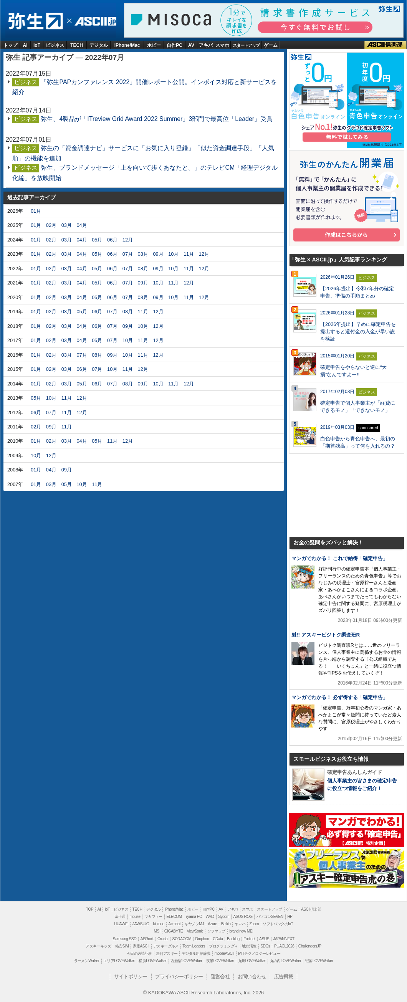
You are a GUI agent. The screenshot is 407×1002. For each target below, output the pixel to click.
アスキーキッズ (98, 946)
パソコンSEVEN (269, 916)
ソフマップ (216, 931)
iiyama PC (194, 916)
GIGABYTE (173, 931)
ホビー (154, 45)
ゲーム (271, 45)
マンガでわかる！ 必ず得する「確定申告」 (339, 697)
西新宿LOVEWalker (186, 961)
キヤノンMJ (194, 924)
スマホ (222, 45)
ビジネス (55, 45)
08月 (143, 254)
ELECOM (174, 916)
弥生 (35, 21)
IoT (36, 45)
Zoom (254, 924)
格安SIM (122, 946)
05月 (97, 240)
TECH (76, 45)
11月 (189, 254)
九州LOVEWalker (252, 961)
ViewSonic (195, 931)
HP (289, 916)
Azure (212, 924)
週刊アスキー (166, 953)
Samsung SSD (125, 939)
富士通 (120, 916)
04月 (81, 225)
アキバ (206, 45)
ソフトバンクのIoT (278, 924)
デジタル (98, 45)
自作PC (174, 45)
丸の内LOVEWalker (285, 961)
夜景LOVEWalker (220, 961)
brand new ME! (241, 931)
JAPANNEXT (283, 939)
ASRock (147, 939)
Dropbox (202, 939)
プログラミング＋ (223, 946)
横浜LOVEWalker (152, 961)
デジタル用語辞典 (196, 953)
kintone (158, 924)
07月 (127, 254)
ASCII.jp (94, 21)
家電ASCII (141, 946)
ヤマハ (240, 924)
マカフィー (153, 916)
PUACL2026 (284, 946)
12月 (127, 240)
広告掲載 (283, 976)
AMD (210, 916)
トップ (10, 45)
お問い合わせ (252, 976)
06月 (112, 240)
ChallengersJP (309, 946)
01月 (36, 211)
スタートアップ (246, 45)
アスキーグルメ (166, 946)
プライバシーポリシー (179, 976)
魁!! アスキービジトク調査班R (325, 635)
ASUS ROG (242, 916)
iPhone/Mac (127, 45)
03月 (66, 225)
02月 (51, 225)
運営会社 (220, 976)
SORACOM (182, 939)
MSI (157, 931)
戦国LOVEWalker (319, 961)
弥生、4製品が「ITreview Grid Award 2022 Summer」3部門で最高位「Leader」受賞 (157, 119)
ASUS (264, 939)
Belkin (226, 924)
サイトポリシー (130, 976)
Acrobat (174, 924)
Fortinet (249, 939)
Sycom (223, 916)
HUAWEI (121, 924)
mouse (134, 916)
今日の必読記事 (139, 953)
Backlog (233, 939)
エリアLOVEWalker (119, 961)
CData (218, 939)
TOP (89, 909)
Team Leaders (193, 946)
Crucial (162, 939)
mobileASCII (224, 953)
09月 (158, 254)
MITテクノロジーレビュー (259, 953)
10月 (173, 254)
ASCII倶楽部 (385, 45)
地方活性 (249, 946)
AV (191, 45)
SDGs (265, 946)
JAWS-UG (140, 924)
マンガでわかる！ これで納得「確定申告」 (339, 558)
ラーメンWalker (86, 961)
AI (25, 45)
